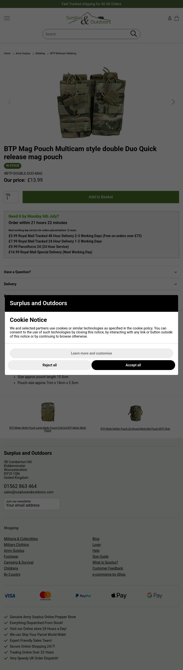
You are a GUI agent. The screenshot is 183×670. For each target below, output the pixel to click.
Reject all (50, 365)
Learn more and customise (91, 353)
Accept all (133, 365)
